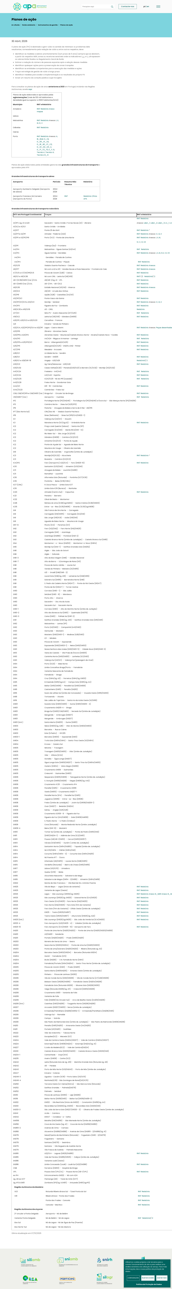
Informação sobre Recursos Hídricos (104, 1262)
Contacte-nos (127, 6)
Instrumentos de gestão (48, 25)
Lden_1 (147, 223)
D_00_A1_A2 (43, 141)
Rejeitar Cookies (148, 1278)
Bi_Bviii (40, 139)
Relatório (45, 109)
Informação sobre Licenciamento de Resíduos (105, 1278)
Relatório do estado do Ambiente (30, 1279)
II (57, 120)
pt (144, 6)
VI (142, 242)
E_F (50, 149)
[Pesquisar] (112, 6)
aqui (30, 89)
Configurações (133, 1278)
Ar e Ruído (16, 25)
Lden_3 (161, 223)
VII (145, 242)
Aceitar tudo (162, 1278)
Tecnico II (49, 152)
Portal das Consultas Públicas (67, 1280)
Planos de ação (66, 25)
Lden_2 (154, 223)
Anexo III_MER (155, 894)
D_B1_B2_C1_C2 (44, 144)
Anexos (152, 265)
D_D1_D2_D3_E (44, 147)
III (37, 123)
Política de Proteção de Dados (149, 1284)
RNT (38, 109)
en (148, 6)
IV (40, 123)
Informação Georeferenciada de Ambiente (67, 1262)
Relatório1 (148, 276)
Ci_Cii (46, 139)
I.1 (156, 234)
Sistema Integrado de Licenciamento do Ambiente (30, 1262)
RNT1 (139, 276)
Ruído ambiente (28, 25)
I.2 (159, 234)
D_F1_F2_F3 (42, 149)
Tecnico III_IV (43, 155)
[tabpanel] (30, 1262)
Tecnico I (41, 152)
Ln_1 (167, 223)
